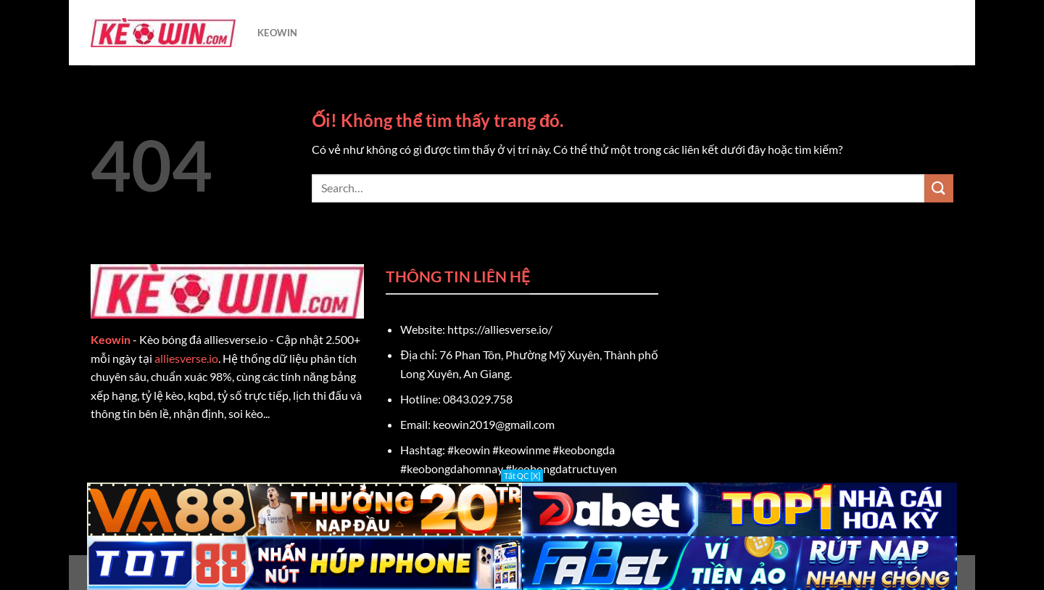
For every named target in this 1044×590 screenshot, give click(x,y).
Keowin (110, 339)
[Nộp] (938, 188)
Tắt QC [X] (522, 475)
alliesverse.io (186, 358)
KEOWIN (277, 32)
